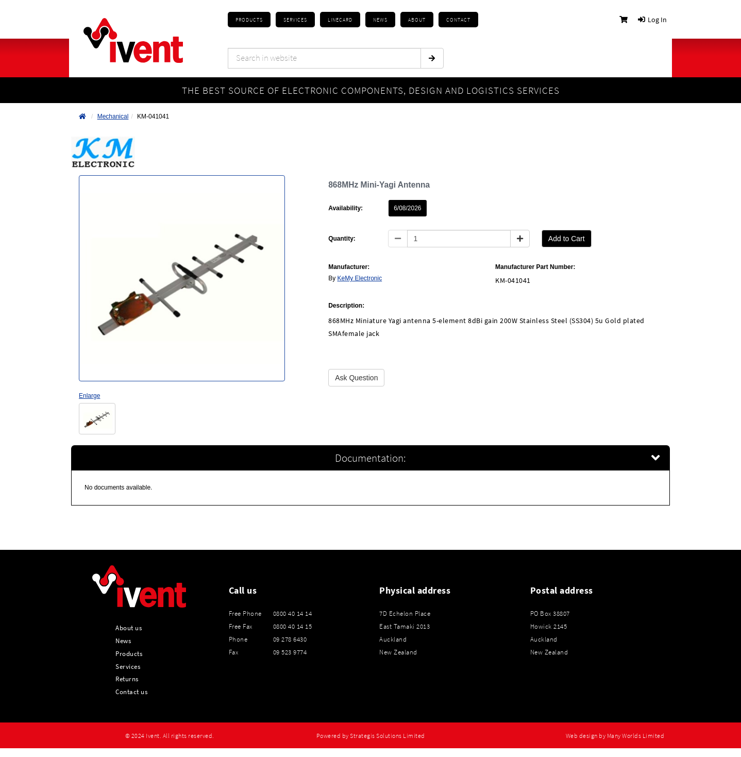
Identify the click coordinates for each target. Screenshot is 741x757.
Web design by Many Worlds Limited (615, 736)
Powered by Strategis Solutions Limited (370, 736)
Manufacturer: (348, 267)
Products (249, 19)
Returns (127, 678)
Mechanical (113, 116)
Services (127, 666)
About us (128, 627)
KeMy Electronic (360, 278)
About (417, 19)
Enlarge (89, 395)
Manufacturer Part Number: (535, 267)
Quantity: (342, 238)
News (123, 640)
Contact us (131, 691)
